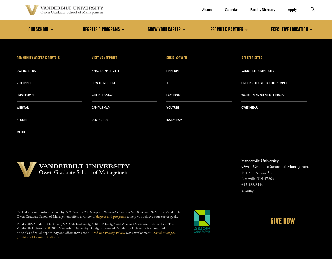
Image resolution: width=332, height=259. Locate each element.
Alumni (207, 10)
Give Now (282, 221)
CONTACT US (100, 120)
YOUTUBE (172, 107)
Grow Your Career (167, 29)
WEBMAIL (23, 107)
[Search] (313, 10)
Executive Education (292, 29)
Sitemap (247, 190)
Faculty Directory (262, 10)
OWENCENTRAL (27, 71)
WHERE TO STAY (102, 95)
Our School (41, 29)
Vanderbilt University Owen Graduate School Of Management (64, 11)
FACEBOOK (173, 95)
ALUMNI (22, 120)
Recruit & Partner (229, 29)
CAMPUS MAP (101, 107)
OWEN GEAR (249, 107)
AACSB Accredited (202, 221)
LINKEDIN (172, 71)
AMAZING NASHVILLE (106, 71)
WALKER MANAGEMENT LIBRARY (263, 95)
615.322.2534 (252, 184)
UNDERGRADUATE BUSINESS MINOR (264, 83)
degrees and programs (111, 216)
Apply (292, 10)
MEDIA (21, 132)
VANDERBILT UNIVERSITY (257, 71)
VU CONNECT (25, 83)
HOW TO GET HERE (104, 83)
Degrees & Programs (104, 29)
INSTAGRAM (174, 120)
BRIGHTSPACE (26, 95)
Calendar (231, 10)
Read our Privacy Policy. (108, 233)
